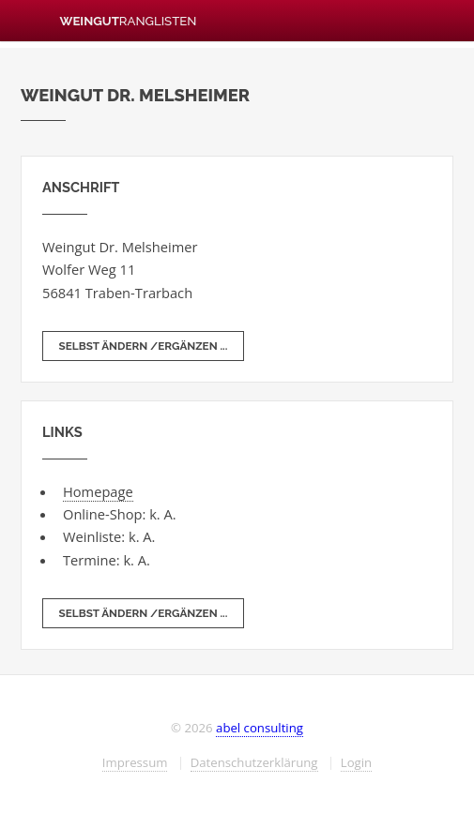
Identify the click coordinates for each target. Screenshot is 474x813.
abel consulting (259, 727)
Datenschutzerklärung (254, 762)
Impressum (135, 762)
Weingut (108, 21)
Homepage (98, 491)
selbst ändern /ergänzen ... (143, 346)
